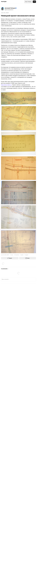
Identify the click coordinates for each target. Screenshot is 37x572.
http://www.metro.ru (6, 85)
